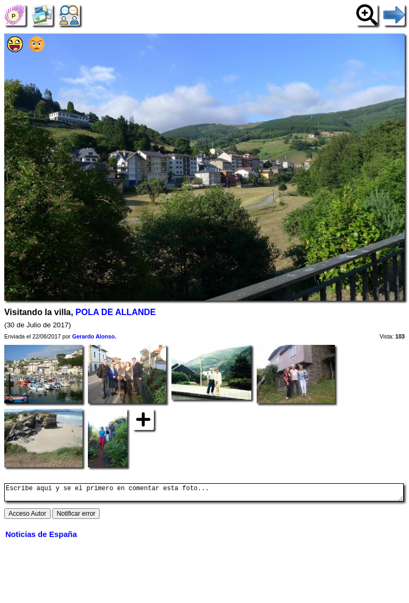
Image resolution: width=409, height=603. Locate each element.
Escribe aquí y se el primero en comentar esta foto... (204, 494)
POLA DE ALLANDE (116, 312)
